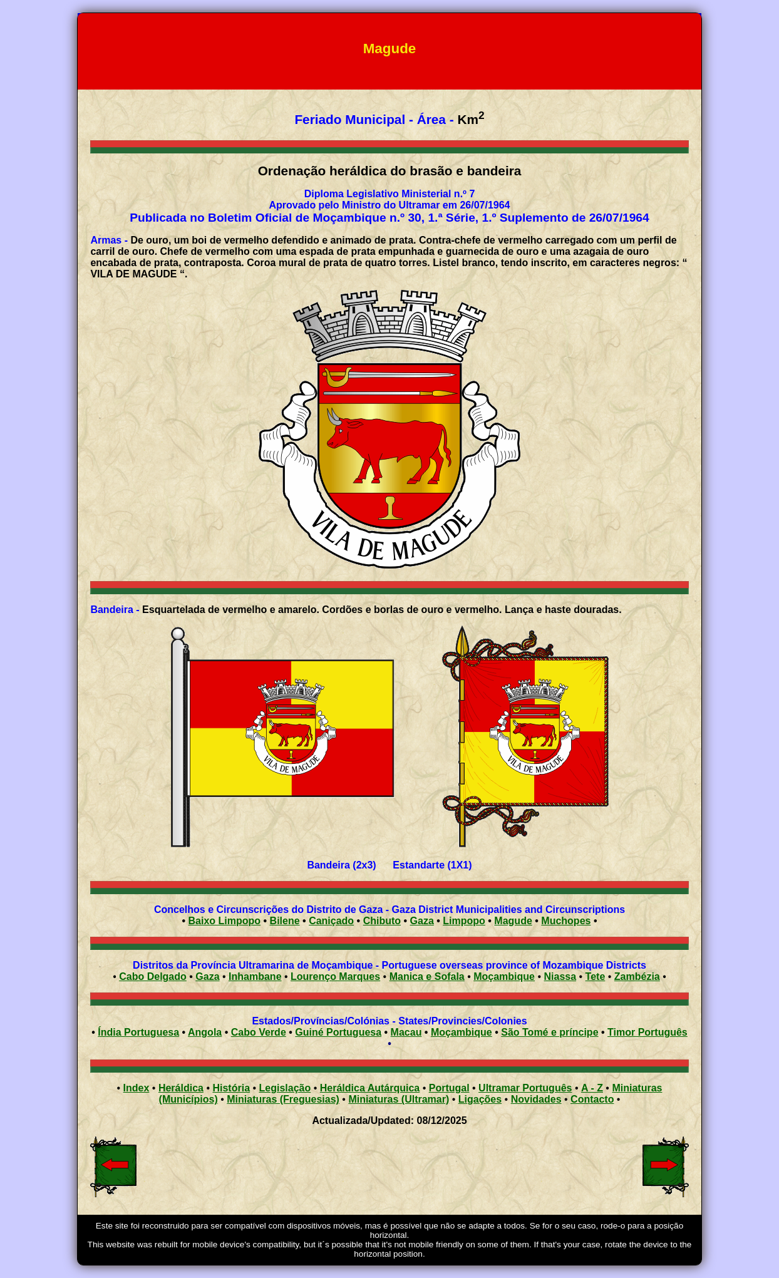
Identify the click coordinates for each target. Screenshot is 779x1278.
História (231, 1088)
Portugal (449, 1088)
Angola (205, 1032)
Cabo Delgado (153, 976)
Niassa (560, 976)
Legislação (285, 1088)
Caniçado (331, 920)
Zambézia (637, 976)
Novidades (536, 1099)
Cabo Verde (258, 1032)
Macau (406, 1032)
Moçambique (504, 976)
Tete (596, 976)
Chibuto (382, 920)
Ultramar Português (525, 1088)
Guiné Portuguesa (338, 1032)
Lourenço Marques (335, 976)
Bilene (285, 920)
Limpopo (464, 920)
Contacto (592, 1099)
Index (136, 1088)
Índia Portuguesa (138, 1032)
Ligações (480, 1099)
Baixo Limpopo (224, 920)
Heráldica (181, 1088)
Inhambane (255, 976)
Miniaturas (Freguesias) (283, 1099)
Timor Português (647, 1032)
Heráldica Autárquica (370, 1088)
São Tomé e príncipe (549, 1032)
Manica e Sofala (427, 976)
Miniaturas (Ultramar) (398, 1099)
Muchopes (566, 920)
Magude (513, 920)
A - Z (592, 1088)
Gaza (422, 920)
